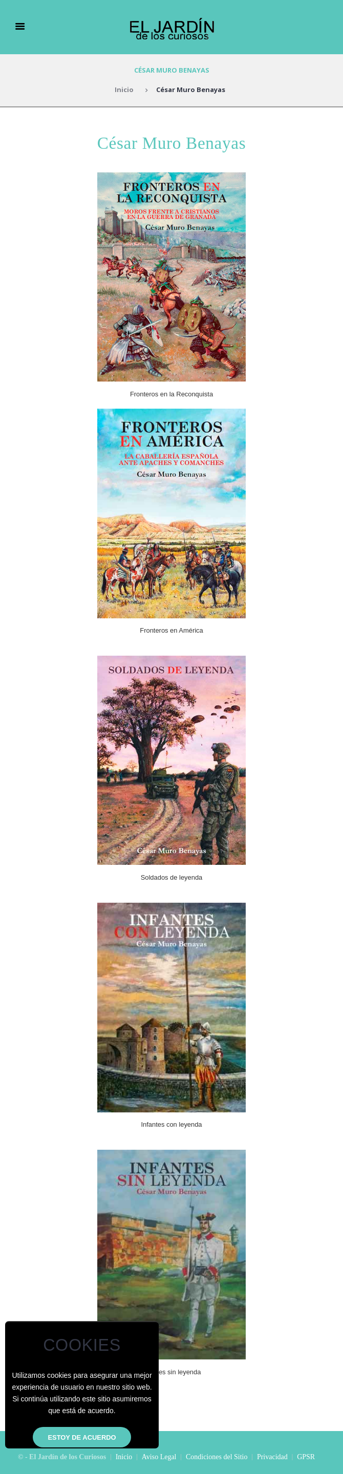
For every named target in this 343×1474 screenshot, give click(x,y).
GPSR (306, 1457)
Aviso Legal (159, 1457)
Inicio (124, 89)
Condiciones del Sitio (217, 1457)
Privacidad (272, 1457)
